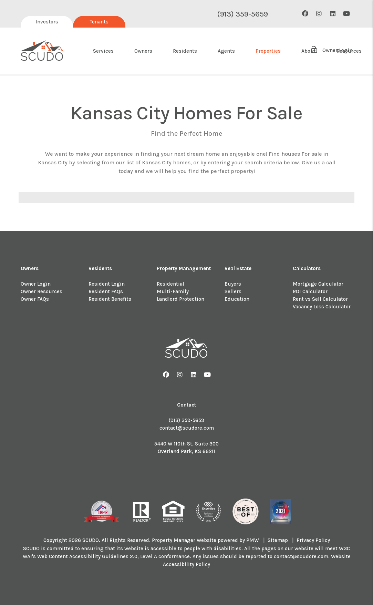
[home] (42, 51)
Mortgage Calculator (318, 284)
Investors (46, 22)
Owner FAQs (35, 299)
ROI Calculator (310, 291)
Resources (349, 51)
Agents (226, 51)
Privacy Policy (313, 540)
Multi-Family (173, 291)
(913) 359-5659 (242, 14)
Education (237, 299)
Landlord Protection (180, 299)
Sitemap (278, 540)
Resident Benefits (110, 299)
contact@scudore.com (186, 428)
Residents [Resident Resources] (185, 51)
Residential (170, 284)
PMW (252, 540)
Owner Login (36, 284)
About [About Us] (308, 51)
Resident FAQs (106, 291)
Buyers (233, 284)
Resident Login (107, 284)
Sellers (233, 291)
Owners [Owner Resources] (143, 51)
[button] (305, 14)
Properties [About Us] (268, 51)
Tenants (99, 22)
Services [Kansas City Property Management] (103, 51)
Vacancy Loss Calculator (322, 307)
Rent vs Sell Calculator (320, 299)
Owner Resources (41, 291)
